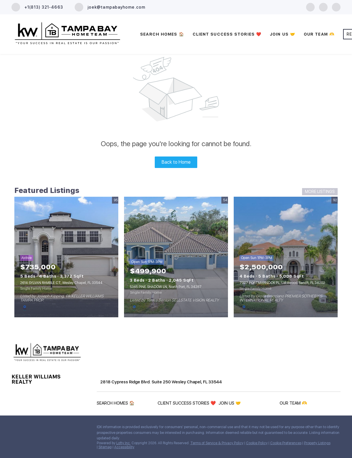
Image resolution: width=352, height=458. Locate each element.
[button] (117, 404)
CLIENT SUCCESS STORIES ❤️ (227, 34)
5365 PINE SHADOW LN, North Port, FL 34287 (166, 287)
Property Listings (317, 443)
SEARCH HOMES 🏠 (162, 34)
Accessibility (124, 447)
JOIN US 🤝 (282, 34)
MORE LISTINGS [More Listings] (320, 191)
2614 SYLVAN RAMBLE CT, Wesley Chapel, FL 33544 (61, 283)
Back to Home (176, 162)
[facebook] (310, 6)
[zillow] (323, 6)
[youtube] (336, 6)
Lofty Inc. (123, 443)
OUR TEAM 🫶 (319, 34)
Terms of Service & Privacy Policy (216, 443)
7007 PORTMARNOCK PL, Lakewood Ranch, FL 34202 (282, 283)
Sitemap (105, 447)
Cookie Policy (257, 443)
